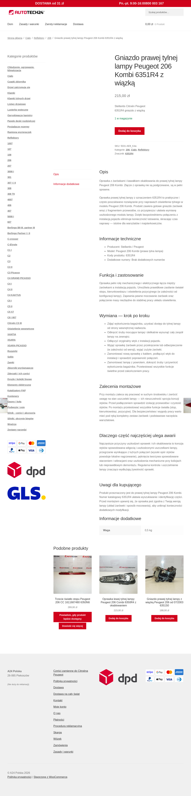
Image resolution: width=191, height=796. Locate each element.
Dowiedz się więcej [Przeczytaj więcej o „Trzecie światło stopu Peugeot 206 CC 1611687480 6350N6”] (72, 626)
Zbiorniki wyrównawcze (20, 368)
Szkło (10, 356)
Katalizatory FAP (16, 390)
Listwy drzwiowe (16, 104)
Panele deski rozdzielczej (21, 121)
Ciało (28, 38)
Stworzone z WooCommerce (50, 777)
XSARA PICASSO (16, 345)
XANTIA (11, 334)
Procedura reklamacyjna (67, 726)
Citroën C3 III (14, 323)
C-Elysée (12, 244)
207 (9, 166)
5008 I (10, 216)
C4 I (9, 283)
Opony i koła (14, 401)
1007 (10, 143)
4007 (10, 199)
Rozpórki (12, 351)
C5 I (9, 300)
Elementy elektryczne (19, 385)
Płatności (58, 719)
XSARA (11, 340)
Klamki (11, 93)
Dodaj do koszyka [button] (118, 618)
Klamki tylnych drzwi (18, 98)
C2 (8, 255)
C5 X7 (10, 311)
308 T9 (11, 194)
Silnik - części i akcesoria (21, 413)
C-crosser (12, 239)
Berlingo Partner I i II (18, 233)
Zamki (10, 362)
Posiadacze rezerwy (18, 126)
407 (9, 211)
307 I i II (11, 182)
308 (9, 188)
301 (9, 177)
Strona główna (14, 38)
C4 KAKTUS (14, 295)
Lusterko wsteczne (17, 109)
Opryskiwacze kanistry (19, 115)
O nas (57, 713)
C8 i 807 (11, 317)
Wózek (57, 738)
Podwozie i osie (16, 407)
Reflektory (39, 38)
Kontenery (13, 396)
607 (9, 222)
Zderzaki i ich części (18, 373)
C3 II (9, 267)
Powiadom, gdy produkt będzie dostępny (72, 617)
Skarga (57, 732)
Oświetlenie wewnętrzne (20, 328)
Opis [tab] (56, 174)
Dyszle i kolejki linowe (19, 379)
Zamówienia (60, 745)
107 (9, 149)
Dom (10, 24)
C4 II (9, 289)
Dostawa (78, 24)
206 (49, 38)
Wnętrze (11, 424)
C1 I (9, 250)
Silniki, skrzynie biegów (20, 418)
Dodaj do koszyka (129, 131)
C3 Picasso (13, 272)
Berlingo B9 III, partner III (21, 227)
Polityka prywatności (65, 681)
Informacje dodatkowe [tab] (66, 184)
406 (9, 205)
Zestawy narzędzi (16, 429)
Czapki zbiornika (16, 81)
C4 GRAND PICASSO (19, 278)
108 (9, 154)
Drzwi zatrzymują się (18, 87)
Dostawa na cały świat (66, 694)
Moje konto (59, 706)
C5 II (9, 306)
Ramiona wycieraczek (19, 132)
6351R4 (129, 153)
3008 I (10, 171)
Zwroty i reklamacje (56, 24)
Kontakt (57, 700)
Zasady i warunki (29, 24)
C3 (8, 261)
